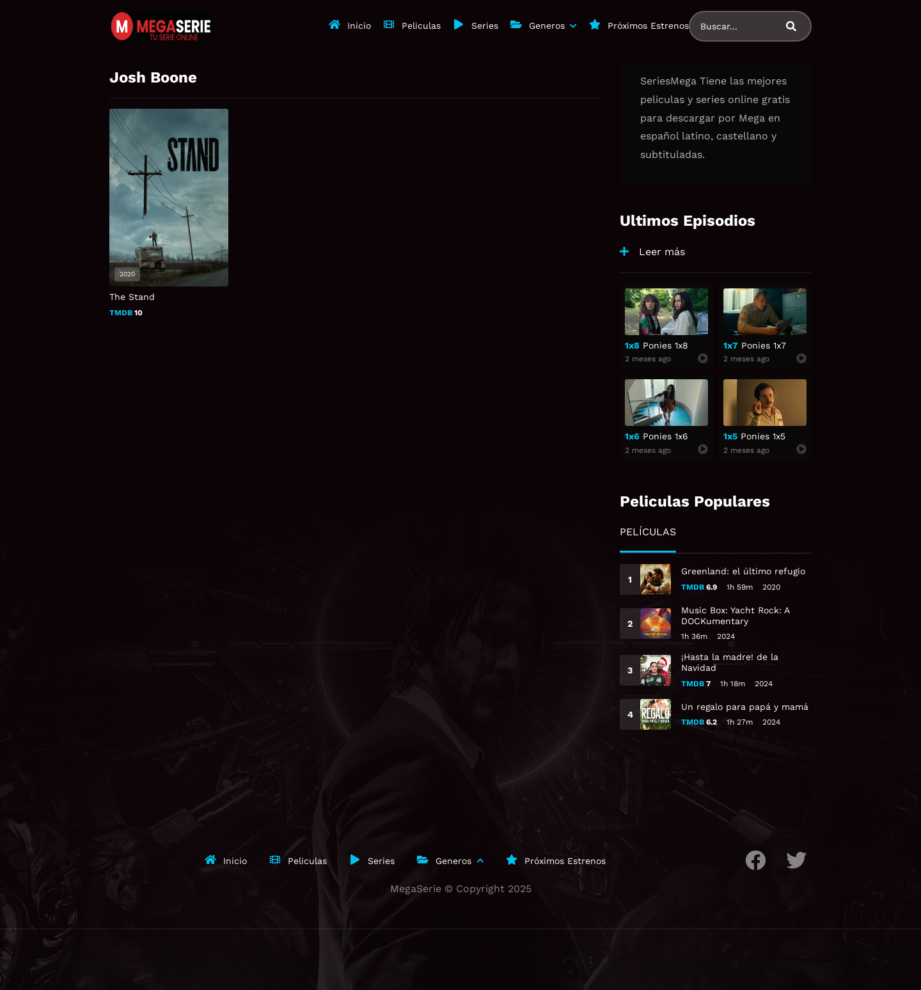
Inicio (359, 25)
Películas (648, 532)
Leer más (662, 252)
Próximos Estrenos (648, 25)
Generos (547, 25)
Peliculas (421, 25)
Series (484, 25)
